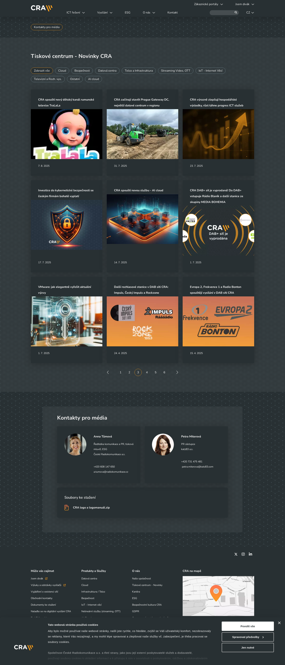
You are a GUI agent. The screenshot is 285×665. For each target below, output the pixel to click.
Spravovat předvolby (247, 624)
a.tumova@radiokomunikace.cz (111, 472)
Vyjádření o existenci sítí (44, 591)
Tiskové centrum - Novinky (147, 585)
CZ (250, 13)
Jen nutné (247, 634)
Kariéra (136, 591)
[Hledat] (224, 12)
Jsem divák (39, 578)
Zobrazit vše (42, 71)
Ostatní (75, 79)
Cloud (62, 71)
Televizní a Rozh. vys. (48, 79)
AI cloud (93, 79)
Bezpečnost (82, 71)
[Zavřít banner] (279, 610)
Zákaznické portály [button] (208, 4)
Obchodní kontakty (41, 598)
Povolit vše (247, 613)
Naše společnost (141, 578)
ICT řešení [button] (76, 13)
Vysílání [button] (104, 13)
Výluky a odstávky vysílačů (48, 585)
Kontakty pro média (46, 27)
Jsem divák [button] (244, 4)
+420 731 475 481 (191, 461)
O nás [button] (149, 13)
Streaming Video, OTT (175, 71)
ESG (127, 13)
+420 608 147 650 (104, 466)
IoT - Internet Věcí (210, 71)
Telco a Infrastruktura (139, 71)
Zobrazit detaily (58, 657)
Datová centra (107, 71)
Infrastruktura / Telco (93, 591)
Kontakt (172, 13)
